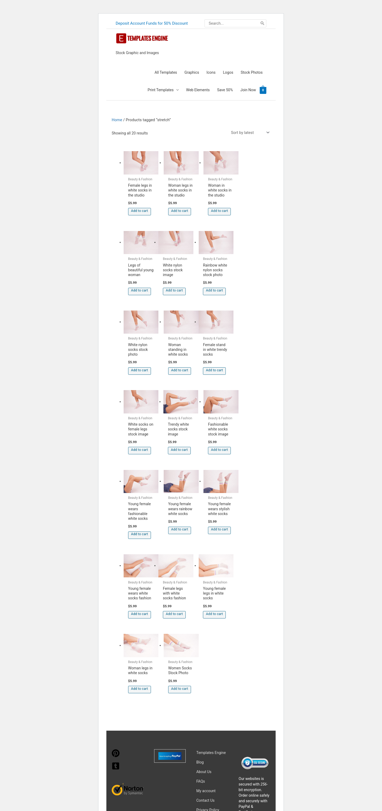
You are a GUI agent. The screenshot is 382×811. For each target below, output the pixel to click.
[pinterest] (116, 624)
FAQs (200, 649)
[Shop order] (249, 132)
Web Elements (198, 90)
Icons (210, 72)
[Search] (262, 23)
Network (242, 747)
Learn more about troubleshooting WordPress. (144, 790)
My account (206, 659)
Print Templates (161, 90)
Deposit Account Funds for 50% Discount (152, 22)
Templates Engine (211, 621)
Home (117, 119)
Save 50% (225, 90)
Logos (228, 72)
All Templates (166, 72)
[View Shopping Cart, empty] (263, 90)
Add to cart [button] (139, 213)
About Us (203, 640)
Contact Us (205, 668)
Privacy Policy (207, 678)
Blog (200, 630)
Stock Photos (252, 72)
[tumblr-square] (116, 637)
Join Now (248, 90)
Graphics (191, 72)
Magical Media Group (193, 754)
